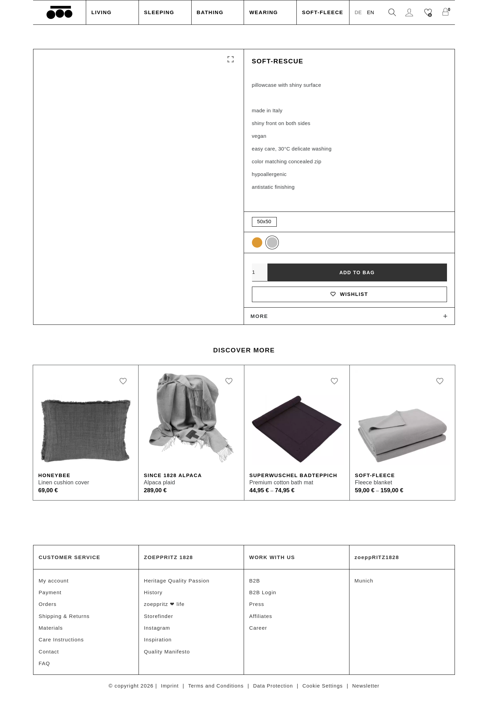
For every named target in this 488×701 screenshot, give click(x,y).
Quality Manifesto (167, 655)
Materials (51, 631)
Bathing (210, 12)
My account (54, 583)
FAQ (44, 667)
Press (256, 607)
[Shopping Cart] (446, 12)
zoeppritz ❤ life (164, 607)
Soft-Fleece (322, 12)
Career (258, 631)
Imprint (167, 690)
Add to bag (357, 273)
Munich (364, 583)
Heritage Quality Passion (177, 583)
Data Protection (273, 690)
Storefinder (158, 619)
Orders (48, 607)
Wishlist (349, 295)
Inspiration (158, 643)
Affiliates (260, 619)
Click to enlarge (230, 59)
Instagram (157, 631)
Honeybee (54, 478)
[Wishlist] (429, 13)
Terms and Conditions (214, 690)
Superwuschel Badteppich (295, 478)
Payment (50, 595)
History (153, 595)
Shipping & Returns (64, 619)
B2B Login (262, 595)
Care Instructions (61, 643)
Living (101, 12)
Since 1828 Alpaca (174, 478)
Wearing (263, 12)
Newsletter (368, 690)
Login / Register (410, 13)
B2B (254, 583)
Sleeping (159, 12)
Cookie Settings (324, 690)
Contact (49, 655)
